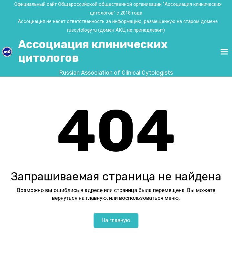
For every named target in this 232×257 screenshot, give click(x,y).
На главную (116, 220)
